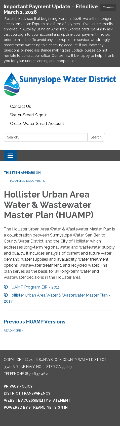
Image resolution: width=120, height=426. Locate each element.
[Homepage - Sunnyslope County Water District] (60, 84)
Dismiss (108, 7)
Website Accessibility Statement (37, 400)
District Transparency (27, 393)
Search (96, 137)
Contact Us (20, 106)
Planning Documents (27, 180)
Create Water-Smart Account (37, 123)
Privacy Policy (18, 386)
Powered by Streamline (28, 407)
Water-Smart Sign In (29, 115)
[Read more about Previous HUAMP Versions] (60, 325)
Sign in (61, 407)
